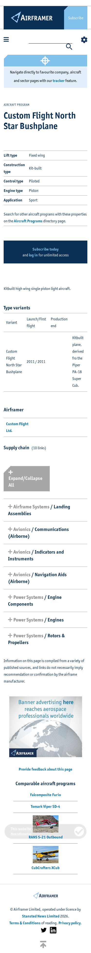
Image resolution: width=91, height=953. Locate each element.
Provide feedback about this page (45, 769)
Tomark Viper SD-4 (45, 806)
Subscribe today (45, 249)
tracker (59, 80)
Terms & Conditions (25, 923)
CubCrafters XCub (45, 867)
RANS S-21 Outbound (46, 837)
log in (33, 255)
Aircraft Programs (28, 221)
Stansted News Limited (40, 916)
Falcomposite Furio (45, 794)
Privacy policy (69, 923)
